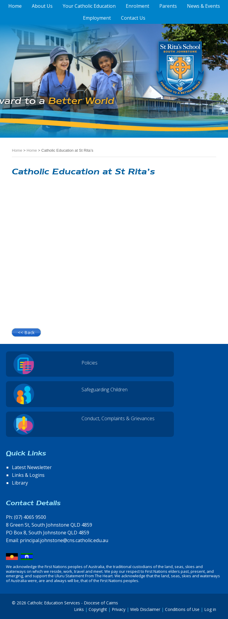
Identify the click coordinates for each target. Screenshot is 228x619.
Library (20, 483)
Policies (89, 362)
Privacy (118, 609)
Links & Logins (28, 475)
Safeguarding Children (104, 389)
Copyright (98, 609)
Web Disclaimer (145, 609)
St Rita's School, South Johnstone (150, 78)
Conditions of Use (182, 609)
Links (79, 609)
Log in (210, 609)
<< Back (26, 332)
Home (17, 150)
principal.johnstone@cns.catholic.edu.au (64, 540)
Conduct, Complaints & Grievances (118, 418)
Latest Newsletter (32, 467)
